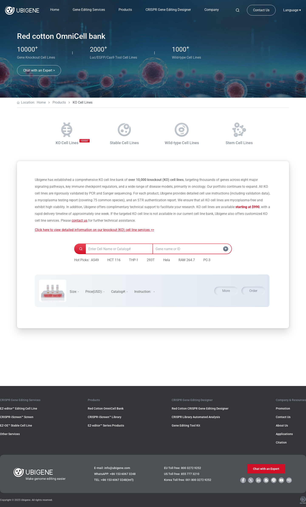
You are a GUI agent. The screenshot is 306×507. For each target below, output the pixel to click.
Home (54, 10)
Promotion (283, 408)
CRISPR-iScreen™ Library (104, 417)
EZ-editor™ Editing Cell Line (18, 408)
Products (59, 102)
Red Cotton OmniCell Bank (105, 408)
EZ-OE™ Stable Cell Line (16, 425)
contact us (79, 220)
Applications (284, 434)
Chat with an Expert (266, 468)
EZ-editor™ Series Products (106, 425)
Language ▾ (292, 10)
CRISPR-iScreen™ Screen (16, 417)
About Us (282, 425)
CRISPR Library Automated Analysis (196, 417)
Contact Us (261, 10)
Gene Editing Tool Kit (186, 425)
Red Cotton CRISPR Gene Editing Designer (200, 408)
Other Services (10, 434)
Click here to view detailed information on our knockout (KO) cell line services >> (94, 230)
